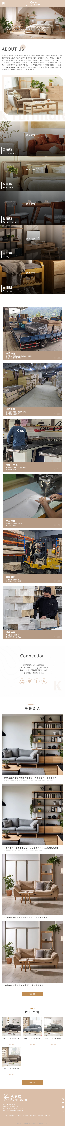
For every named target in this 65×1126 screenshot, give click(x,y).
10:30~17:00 (14, 1106)
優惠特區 (25, 1115)
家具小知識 (33, 1115)
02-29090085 (11, 1104)
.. (38, 1123)
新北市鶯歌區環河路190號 (15, 1111)
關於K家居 (11, 1115)
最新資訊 (47, 1115)
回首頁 (5, 1115)
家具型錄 (18, 1115)
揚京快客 (26, 1123)
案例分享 (40, 1115)
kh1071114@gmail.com (15, 1109)
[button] (31, 37)
